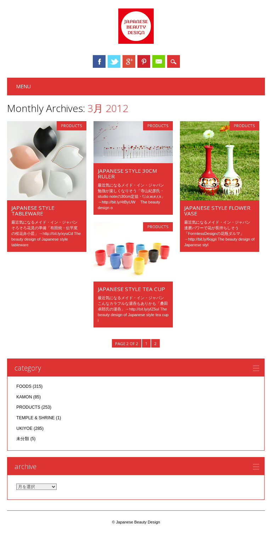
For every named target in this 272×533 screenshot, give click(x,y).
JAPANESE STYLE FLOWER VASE (217, 210)
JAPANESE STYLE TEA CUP (131, 288)
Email (158, 61)
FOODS (24, 386)
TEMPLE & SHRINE (35, 417)
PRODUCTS (71, 125)
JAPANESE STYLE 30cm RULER (127, 173)
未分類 (22, 438)
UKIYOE (24, 428)
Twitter (114, 61)
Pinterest (143, 61)
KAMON (24, 397)
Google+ (129, 61)
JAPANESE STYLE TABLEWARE (33, 210)
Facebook (99, 61)
